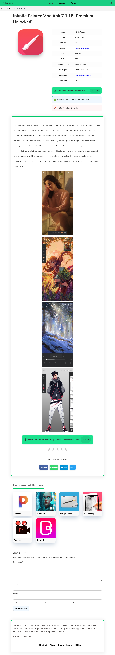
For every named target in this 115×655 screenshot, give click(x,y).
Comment (18, 562)
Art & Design (85, 48)
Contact (43, 648)
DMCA (78, 648)
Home (50, 3)
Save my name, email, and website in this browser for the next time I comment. (52, 606)
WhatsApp (54, 467)
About (52, 648)
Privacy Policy (65, 648)
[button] (77, 90)
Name (16, 587)
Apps (73, 3)
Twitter (72, 467)
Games (62, 3)
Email (16, 597)
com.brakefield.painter (83, 75)
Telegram (63, 467)
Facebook (43, 467)
